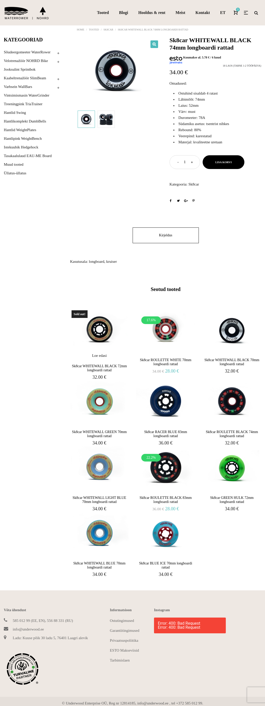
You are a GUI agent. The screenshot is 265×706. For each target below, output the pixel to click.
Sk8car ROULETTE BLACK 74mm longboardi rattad (232, 434)
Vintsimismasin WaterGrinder (26, 95)
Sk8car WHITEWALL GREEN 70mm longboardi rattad (99, 434)
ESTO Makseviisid (124, 650)
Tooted (94, 29)
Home (80, 29)
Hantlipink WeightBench (23, 138)
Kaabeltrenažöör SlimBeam (25, 78)
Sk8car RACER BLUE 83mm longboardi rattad (165, 434)
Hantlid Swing (15, 113)
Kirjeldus (165, 235)
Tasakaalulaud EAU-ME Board (28, 156)
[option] (116, 71)
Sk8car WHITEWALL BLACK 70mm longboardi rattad (231, 362)
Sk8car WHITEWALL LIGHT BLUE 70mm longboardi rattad (99, 500)
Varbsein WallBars (18, 87)
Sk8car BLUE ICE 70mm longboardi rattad (165, 565)
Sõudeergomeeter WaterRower (27, 52)
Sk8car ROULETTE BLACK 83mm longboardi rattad (166, 500)
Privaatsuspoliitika (124, 640)
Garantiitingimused (124, 630)
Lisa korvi (223, 162)
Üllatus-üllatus (15, 173)
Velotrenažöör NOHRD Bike (26, 61)
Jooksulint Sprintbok (20, 69)
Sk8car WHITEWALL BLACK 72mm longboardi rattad (99, 368)
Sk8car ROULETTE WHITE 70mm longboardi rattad (165, 362)
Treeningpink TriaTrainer (23, 104)
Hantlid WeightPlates (20, 130)
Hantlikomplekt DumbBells (25, 121)
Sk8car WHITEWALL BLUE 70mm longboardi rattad (99, 565)
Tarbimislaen (120, 660)
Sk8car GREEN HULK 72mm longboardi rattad (232, 500)
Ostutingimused (122, 621)
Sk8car (108, 29)
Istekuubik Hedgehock (21, 147)
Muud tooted (13, 164)
